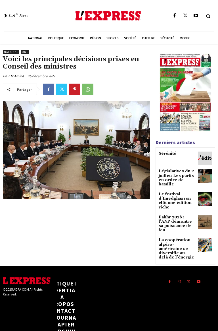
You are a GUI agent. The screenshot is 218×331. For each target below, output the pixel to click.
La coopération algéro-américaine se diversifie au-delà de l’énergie (176, 232)
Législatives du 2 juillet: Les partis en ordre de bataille (176, 175)
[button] (208, 16)
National (11, 52)
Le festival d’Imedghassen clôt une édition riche (176, 193)
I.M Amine (16, 76)
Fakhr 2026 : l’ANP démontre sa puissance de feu (176, 212)
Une (25, 52)
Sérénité (166, 154)
